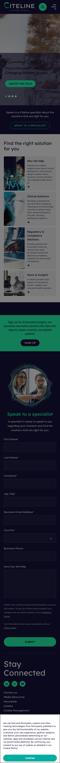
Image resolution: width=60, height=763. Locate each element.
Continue (30, 758)
